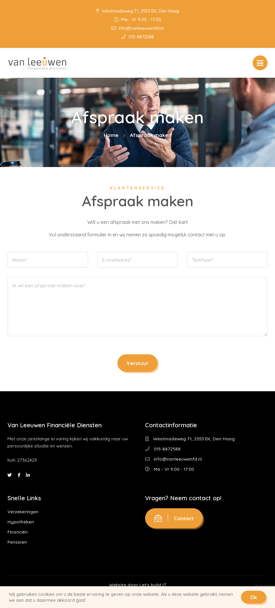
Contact (174, 518)
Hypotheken (20, 522)
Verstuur (137, 363)
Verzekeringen (22, 512)
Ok (253, 597)
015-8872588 (137, 37)
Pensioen (17, 542)
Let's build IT (152, 585)
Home (111, 135)
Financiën (17, 532)
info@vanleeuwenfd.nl (137, 28)
